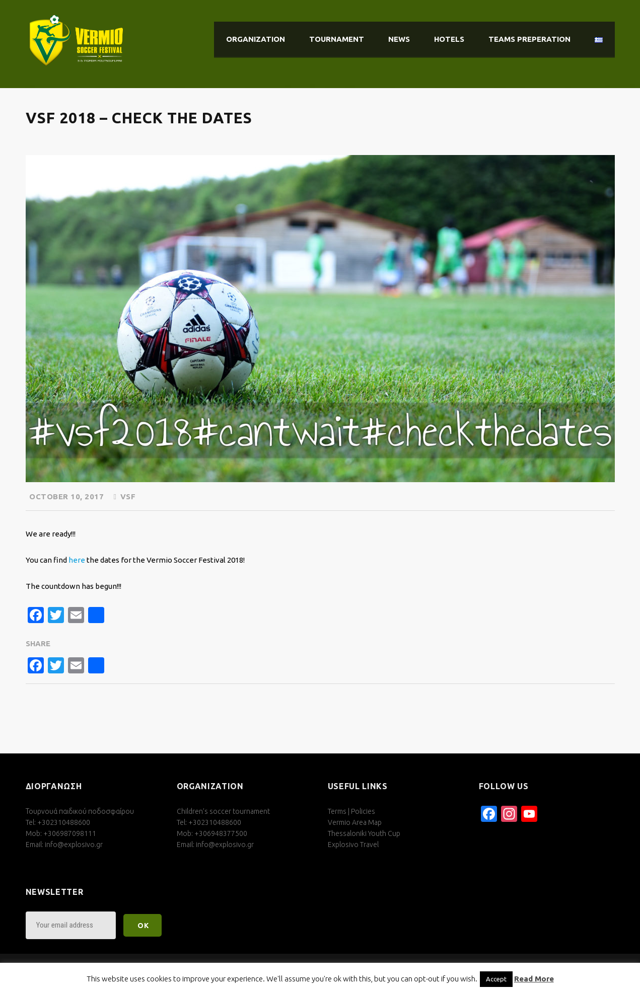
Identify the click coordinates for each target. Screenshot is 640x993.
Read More (534, 978)
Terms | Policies (351, 811)
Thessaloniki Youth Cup (364, 833)
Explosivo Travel (353, 845)
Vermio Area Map (355, 822)
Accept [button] (496, 978)
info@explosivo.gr (74, 845)
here (76, 560)
